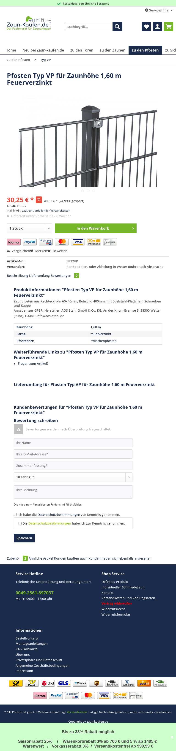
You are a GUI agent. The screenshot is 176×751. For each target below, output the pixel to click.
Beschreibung (17, 275)
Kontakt (107, 592)
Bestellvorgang (27, 638)
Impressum (24, 671)
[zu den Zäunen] (112, 50)
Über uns (23, 654)
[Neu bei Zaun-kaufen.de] (43, 50)
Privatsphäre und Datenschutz (39, 660)
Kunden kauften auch (71, 558)
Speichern (24, 538)
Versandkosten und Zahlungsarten (128, 598)
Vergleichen (18, 251)
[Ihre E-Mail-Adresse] (73, 454)
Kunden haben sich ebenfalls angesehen (119, 558)
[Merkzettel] (146, 26)
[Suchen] (117, 26)
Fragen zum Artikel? (31, 363)
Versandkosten (77, 712)
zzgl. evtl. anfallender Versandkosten (46, 210)
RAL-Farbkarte (26, 649)
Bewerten (57, 251)
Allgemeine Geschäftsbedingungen (42, 665)
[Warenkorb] (168, 26)
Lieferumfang (39, 275)
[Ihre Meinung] (73, 492)
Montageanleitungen (32, 643)
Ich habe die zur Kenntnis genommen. (69, 514)
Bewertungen (65, 275)
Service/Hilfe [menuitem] (157, 10)
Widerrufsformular (116, 614)
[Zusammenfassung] (73, 465)
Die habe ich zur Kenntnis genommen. (73, 523)
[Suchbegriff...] (93, 26)
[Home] (10, 50)
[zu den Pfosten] (145, 50)
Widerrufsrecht (113, 609)
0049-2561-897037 (35, 593)
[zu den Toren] (81, 50)
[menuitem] (93, 28)
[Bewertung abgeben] (73, 477)
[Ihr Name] (73, 442)
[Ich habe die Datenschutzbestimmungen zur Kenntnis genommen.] (15, 514)
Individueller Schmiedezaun (123, 587)
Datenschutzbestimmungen (59, 514)
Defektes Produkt (115, 582)
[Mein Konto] (157, 26)
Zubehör (18, 558)
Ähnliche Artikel (41, 558)
